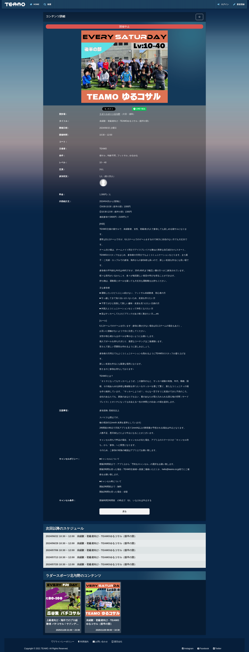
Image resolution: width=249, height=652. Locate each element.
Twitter (217, 648)
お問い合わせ (100, 641)
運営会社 (117, 641)
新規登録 (239, 4)
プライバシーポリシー (62, 641)
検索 (47, 4)
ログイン (223, 4)
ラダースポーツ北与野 (109, 114)
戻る (124, 511)
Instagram (187, 648)
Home (34, 4)
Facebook (203, 648)
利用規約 (83, 641)
